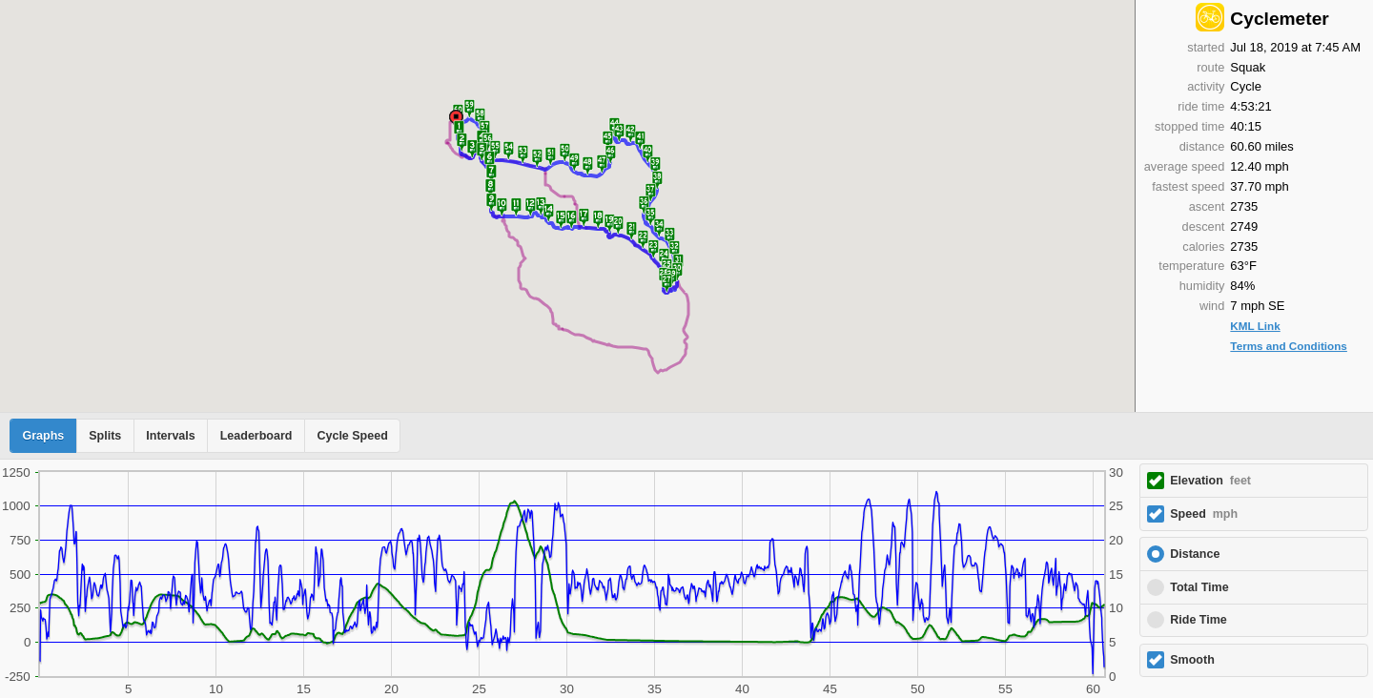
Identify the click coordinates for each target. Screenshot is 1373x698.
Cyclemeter (1279, 19)
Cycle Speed (352, 435)
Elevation (1210, 480)
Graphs (44, 435)
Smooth (1192, 660)
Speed (1204, 514)
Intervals (170, 435)
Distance (1194, 554)
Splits (105, 435)
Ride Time (1198, 619)
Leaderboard (256, 435)
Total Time (1199, 587)
